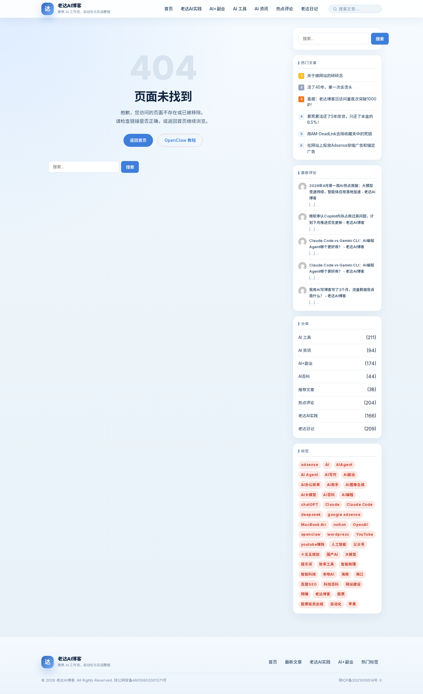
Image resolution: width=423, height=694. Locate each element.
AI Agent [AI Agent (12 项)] (309, 474)
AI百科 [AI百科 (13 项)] (329, 495)
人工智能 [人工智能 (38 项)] (338, 544)
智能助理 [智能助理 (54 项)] (348, 564)
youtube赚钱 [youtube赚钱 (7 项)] (313, 544)
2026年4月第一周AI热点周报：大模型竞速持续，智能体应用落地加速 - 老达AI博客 (342, 191)
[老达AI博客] (75, 9)
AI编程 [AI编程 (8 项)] (347, 495)
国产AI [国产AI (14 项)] (332, 554)
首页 (168, 8)
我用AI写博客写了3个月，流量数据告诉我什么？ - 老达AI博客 (342, 292)
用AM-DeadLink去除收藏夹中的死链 (339, 133)
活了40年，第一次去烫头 (329, 87)
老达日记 (309, 8)
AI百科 (304, 376)
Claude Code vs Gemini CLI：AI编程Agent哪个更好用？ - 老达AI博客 (341, 243)
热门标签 (369, 661)
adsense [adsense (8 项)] (309, 464)
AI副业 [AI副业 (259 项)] (349, 474)
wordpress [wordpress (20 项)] (338, 534)
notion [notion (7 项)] (339, 524)
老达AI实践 (191, 8)
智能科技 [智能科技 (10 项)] (308, 574)
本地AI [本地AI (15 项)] (328, 574)
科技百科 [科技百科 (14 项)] (331, 584)
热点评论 (284, 8)
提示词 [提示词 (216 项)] (306, 564)
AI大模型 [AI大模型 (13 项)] (308, 495)
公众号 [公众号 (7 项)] (359, 544)
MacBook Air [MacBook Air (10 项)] (313, 524)
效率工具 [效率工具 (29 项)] (326, 564)
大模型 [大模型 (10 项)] (350, 554)
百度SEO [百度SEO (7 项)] (309, 584)
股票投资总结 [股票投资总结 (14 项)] (312, 604)
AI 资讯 (262, 8)
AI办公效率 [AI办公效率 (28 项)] (310, 484)
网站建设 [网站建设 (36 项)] (353, 584)
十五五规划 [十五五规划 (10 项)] (310, 554)
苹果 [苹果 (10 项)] (352, 604)
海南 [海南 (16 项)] (345, 574)
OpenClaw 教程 (180, 140)
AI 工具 (240, 8)
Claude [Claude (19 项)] (332, 504)
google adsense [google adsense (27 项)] (344, 514)
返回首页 (138, 140)
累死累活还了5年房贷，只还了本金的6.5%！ (340, 119)
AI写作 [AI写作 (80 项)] (330, 474)
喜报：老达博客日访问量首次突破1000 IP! (341, 102)
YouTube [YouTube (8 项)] (364, 534)
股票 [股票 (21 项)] (341, 594)
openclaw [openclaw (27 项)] (310, 534)
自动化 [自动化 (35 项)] (335, 604)
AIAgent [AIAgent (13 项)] (344, 464)
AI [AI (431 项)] (327, 464)
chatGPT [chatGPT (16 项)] (309, 504)
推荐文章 (306, 389)
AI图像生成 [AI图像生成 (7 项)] (355, 484)
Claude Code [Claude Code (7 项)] (359, 504)
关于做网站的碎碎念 (325, 75)
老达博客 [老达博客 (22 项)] (323, 594)
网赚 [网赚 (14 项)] (304, 594)
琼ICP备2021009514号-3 (360, 680)
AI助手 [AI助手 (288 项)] (333, 484)
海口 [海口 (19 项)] (359, 574)
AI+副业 (217, 8)
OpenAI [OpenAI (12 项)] (360, 524)
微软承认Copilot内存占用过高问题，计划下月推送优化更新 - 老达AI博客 (341, 219)
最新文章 (293, 661)
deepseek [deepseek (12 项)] (311, 514)
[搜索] (335, 9)
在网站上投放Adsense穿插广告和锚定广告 (341, 148)
